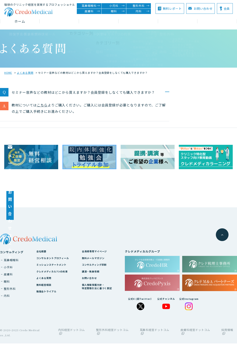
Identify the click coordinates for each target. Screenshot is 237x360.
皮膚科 (92, 11)
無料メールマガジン (98, 278)
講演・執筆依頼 (95, 293)
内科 (142, 11)
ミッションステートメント (53, 285)
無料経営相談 (44, 307)
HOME (8, 69)
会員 (227, 8)
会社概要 (41, 271)
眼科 (118, 11)
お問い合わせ (200, 8)
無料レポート (172, 8)
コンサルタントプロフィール (54, 278)
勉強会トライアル (47, 315)
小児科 (117, 5)
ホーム (19, 21)
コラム (138, 21)
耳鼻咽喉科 (91, 5)
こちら (42, 102)
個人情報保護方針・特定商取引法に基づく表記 (103, 309)
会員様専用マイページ (100, 271)
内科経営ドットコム (71, 348)
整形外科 (141, 5)
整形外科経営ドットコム (112, 348)
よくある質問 (25, 69)
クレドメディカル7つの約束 (53, 293)
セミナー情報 (99, 21)
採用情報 (227, 348)
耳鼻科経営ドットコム (154, 348)
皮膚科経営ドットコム (195, 348)
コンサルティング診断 (99, 285)
